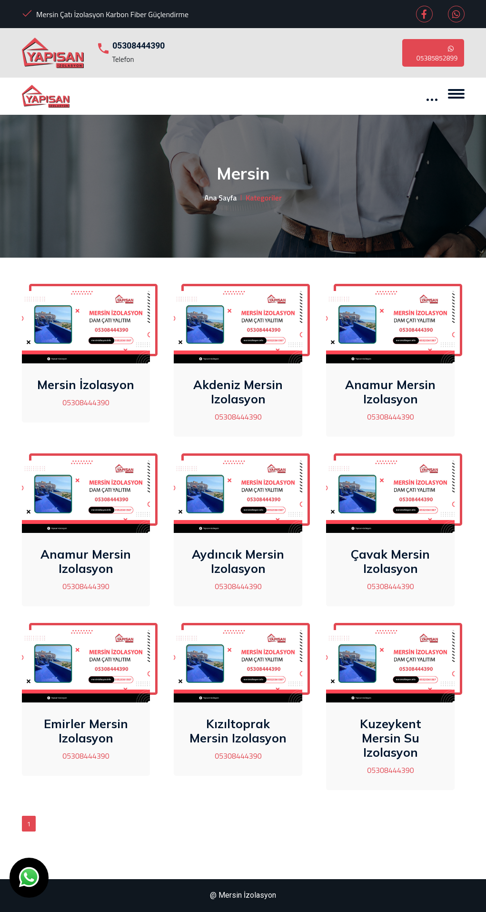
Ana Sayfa (220, 197)
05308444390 (138, 45)
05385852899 (437, 53)
